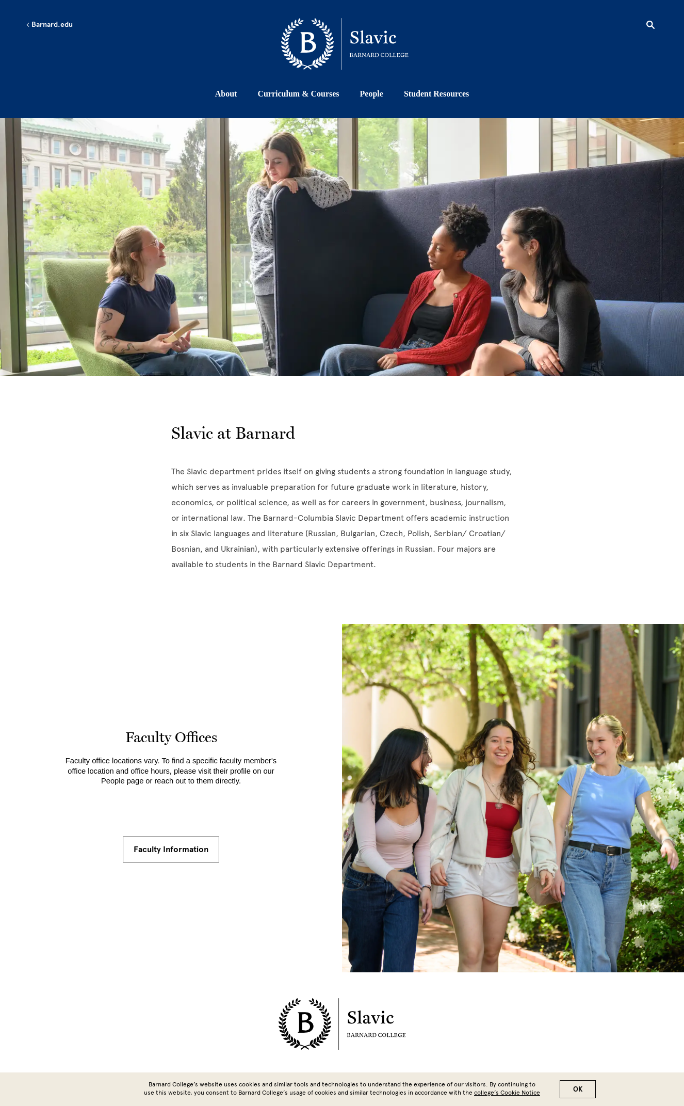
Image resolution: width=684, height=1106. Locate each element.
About (226, 93)
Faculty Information (171, 849)
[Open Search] (650, 26)
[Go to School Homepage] (345, 44)
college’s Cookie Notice (507, 1092)
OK (577, 1089)
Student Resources (436, 93)
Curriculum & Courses (298, 93)
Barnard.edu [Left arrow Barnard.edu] (49, 25)
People (371, 93)
